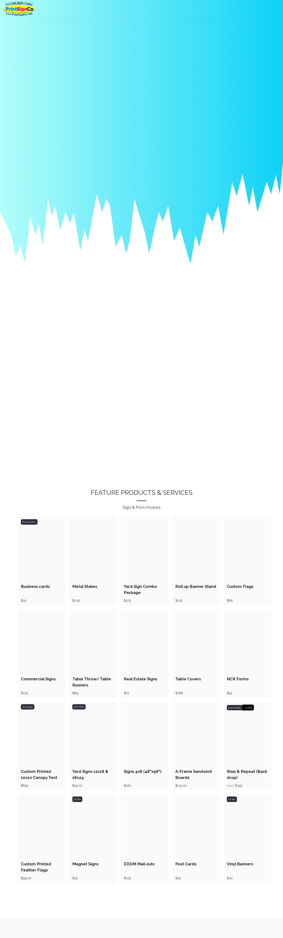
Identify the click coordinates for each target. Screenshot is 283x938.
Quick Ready (234, 709)
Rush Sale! (27, 708)
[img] (41, 550)
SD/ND (77, 800)
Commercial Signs (38, 680)
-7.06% (248, 708)
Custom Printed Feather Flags (36, 868)
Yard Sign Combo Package (140, 591)
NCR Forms (238, 680)
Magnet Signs (85, 865)
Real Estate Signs (140, 680)
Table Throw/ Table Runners (91, 683)
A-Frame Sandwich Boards (193, 775)
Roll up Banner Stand (195, 588)
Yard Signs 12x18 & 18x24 (90, 775)
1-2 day (231, 800)
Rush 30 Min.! (29, 523)
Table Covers (188, 680)
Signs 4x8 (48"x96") (143, 772)
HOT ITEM (79, 708)
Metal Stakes (84, 588)
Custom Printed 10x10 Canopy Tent (39, 775)
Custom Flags (240, 588)
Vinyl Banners (240, 865)
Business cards (35, 588)
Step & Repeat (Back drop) (247, 775)
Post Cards (185, 865)
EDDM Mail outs (139, 865)
